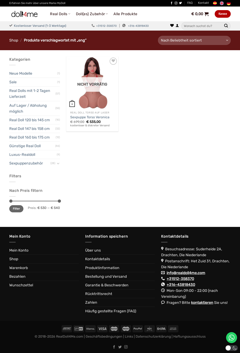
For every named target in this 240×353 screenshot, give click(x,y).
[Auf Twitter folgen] (180, 3)
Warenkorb (18, 268)
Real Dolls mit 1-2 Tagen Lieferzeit (29, 94)
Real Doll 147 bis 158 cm (29, 129)
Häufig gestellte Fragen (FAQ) (110, 311)
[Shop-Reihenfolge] (194, 40)
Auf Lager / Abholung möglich (28, 108)
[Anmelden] (177, 26)
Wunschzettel (21, 285)
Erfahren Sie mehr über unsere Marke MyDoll (37, 3)
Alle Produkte (125, 14)
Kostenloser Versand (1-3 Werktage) (40, 26)
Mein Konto (18, 250)
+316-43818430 (138, 25)
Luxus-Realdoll (22, 154)
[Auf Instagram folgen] (176, 3)
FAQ (190, 3)
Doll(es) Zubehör (92, 14)
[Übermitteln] (226, 26)
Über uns (93, 250)
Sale (13, 82)
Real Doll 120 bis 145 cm (29, 120)
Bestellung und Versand (106, 276)
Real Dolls (60, 14)
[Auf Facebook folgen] (171, 3)
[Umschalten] (58, 163)
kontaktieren (202, 302)
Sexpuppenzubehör (26, 163)
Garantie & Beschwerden (106, 285)
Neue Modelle (20, 73)
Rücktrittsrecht (98, 294)
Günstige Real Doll (25, 146)
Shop (13, 40)
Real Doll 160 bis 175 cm (29, 137)
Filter (16, 208)
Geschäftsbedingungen (104, 336)
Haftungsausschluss (189, 336)
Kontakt (203, 3)
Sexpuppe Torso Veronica (89, 117)
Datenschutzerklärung (153, 336)
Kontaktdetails (97, 259)
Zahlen (91, 302)
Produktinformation (102, 268)
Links (129, 336)
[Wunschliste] (172, 26)
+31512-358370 (106, 25)
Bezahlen (17, 276)
